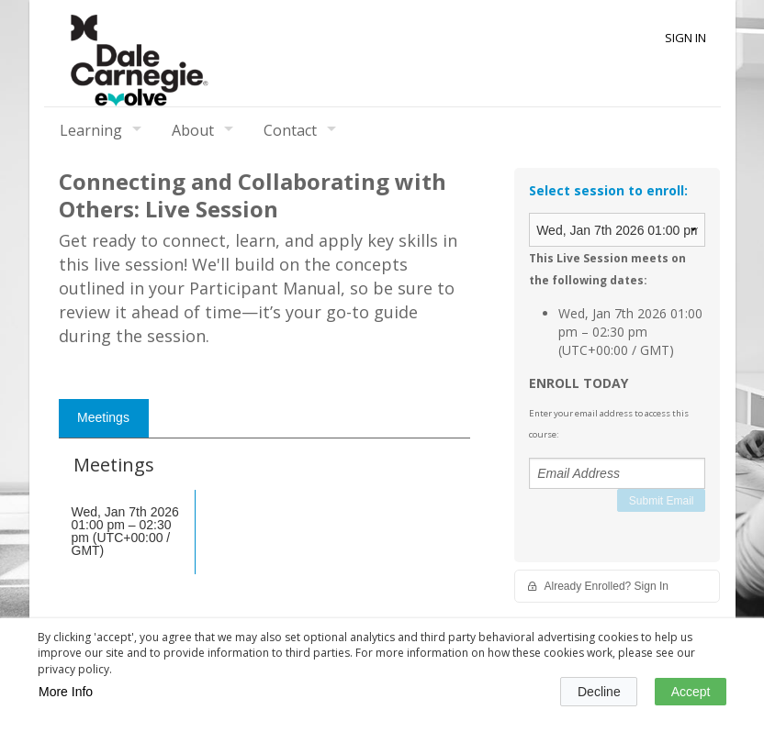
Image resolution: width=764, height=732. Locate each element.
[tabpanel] (265, 528)
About (193, 130)
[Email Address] (617, 473)
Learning (91, 130)
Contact (290, 130)
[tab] (104, 418)
